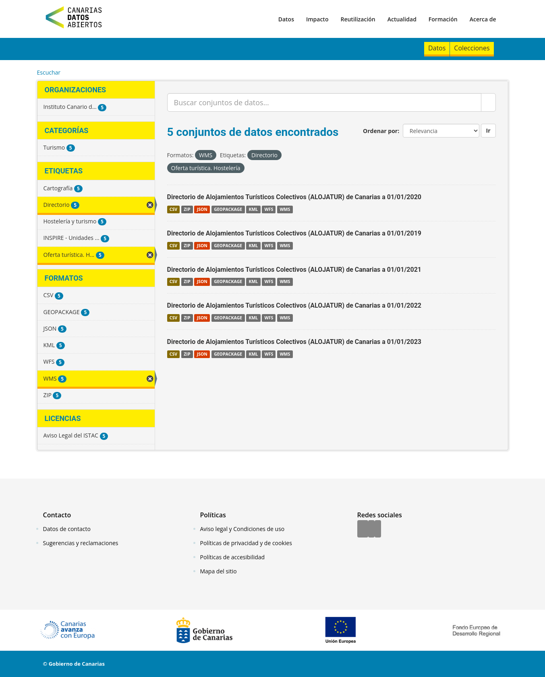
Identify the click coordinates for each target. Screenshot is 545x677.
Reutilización (357, 19)
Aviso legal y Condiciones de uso (242, 529)
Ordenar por (380, 131)
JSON (202, 209)
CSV (173, 209)
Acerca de (483, 19)
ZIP (187, 209)
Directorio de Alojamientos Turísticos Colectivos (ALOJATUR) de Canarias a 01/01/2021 (294, 269)
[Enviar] (488, 102)
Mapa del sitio (218, 571)
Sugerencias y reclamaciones (80, 543)
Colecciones (471, 48)
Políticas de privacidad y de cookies (246, 543)
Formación (443, 19)
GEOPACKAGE (228, 209)
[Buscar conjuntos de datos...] (324, 102)
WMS (285, 209)
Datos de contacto (67, 529)
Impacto (317, 19)
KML (253, 209)
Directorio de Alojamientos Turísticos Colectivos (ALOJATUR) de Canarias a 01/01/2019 (294, 233)
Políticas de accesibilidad (232, 557)
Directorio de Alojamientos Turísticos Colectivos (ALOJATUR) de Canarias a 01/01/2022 (294, 305)
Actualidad (402, 19)
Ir (488, 130)
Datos (286, 19)
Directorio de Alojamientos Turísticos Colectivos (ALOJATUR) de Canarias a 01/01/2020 (294, 197)
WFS (268, 209)
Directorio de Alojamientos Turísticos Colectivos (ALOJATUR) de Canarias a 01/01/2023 (294, 342)
